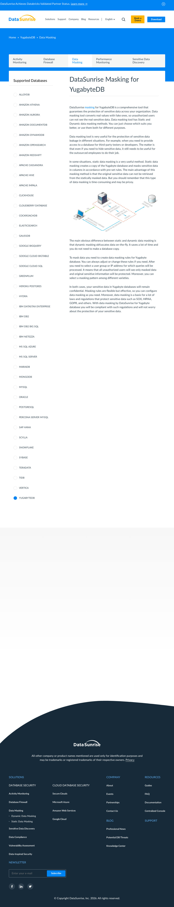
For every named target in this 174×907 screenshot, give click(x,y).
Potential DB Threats (117, 837)
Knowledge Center (115, 846)
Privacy (130, 760)
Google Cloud (59, 819)
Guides (148, 785)
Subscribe (56, 873)
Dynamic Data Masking (23, 816)
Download (156, 20)
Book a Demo (137, 19)
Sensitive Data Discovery (22, 829)
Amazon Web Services (64, 811)
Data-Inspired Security (20, 854)
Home (12, 37)
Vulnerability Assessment (22, 846)
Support (62, 19)
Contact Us (112, 811)
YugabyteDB (27, 37)
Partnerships (112, 802)
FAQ (147, 794)
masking (89, 107)
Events (109, 794)
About (109, 785)
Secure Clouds (60, 794)
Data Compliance (18, 837)
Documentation (153, 802)
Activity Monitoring (19, 794)
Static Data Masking (22, 821)
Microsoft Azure (61, 802)
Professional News (116, 829)
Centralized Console (155, 811)
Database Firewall (18, 802)
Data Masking (16, 811)
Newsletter (17, 862)
